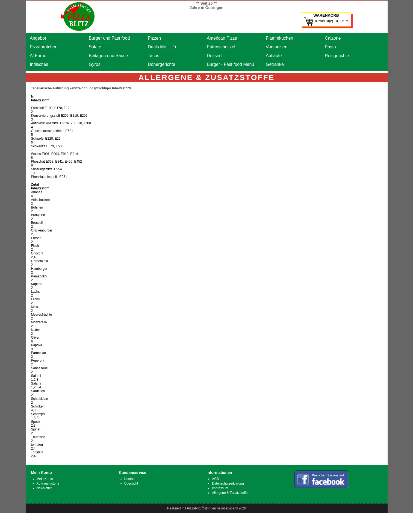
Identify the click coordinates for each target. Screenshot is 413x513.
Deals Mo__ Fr (162, 47)
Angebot (38, 38)
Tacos (153, 55)
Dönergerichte (161, 64)
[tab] (206, 88)
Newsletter (44, 488)
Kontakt (129, 479)
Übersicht (131, 483)
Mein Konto (45, 479)
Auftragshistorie (48, 483)
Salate (95, 47)
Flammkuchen (279, 38)
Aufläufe (274, 55)
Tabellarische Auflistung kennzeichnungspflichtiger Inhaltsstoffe (81, 88)
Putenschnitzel (221, 47)
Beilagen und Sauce (108, 55)
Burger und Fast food (109, 38)
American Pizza (222, 38)
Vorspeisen (276, 47)
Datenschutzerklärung (228, 483)
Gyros (95, 64)
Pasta (330, 47)
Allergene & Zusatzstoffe (230, 493)
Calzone (333, 38)
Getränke (275, 64)
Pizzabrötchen (43, 47)
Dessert (214, 55)
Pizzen (154, 38)
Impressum (220, 488)
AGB (215, 479)
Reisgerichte (337, 55)
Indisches (39, 64)
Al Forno (38, 55)
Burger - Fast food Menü (230, 64)
